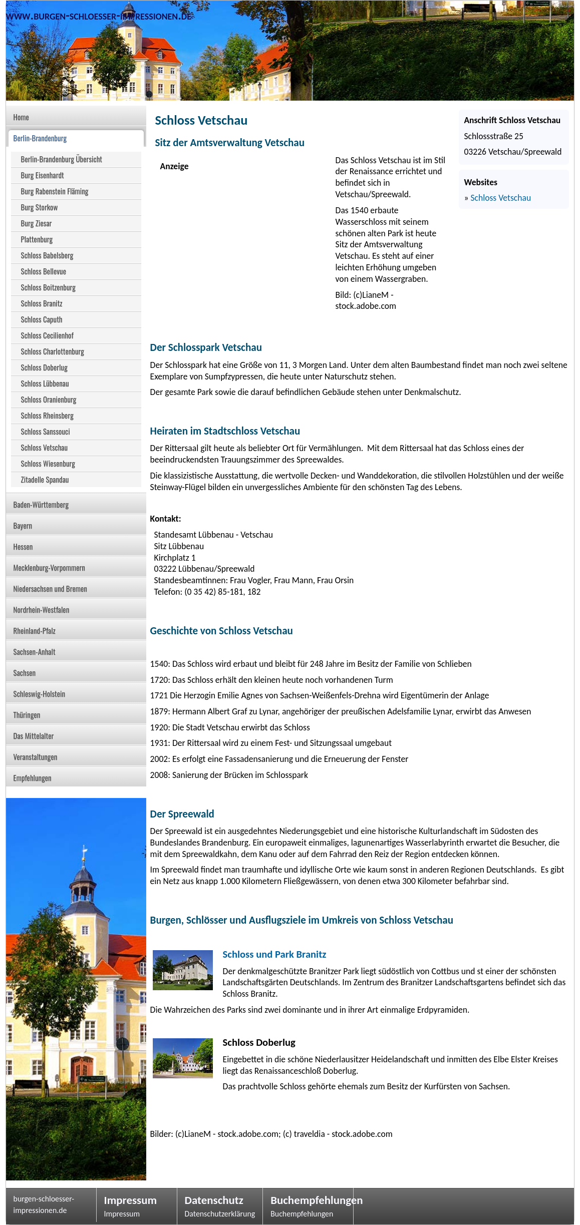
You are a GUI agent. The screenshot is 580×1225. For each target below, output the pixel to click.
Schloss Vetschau (500, 197)
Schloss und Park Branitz (275, 954)
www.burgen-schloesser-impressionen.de (98, 15)
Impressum (130, 1200)
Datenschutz (214, 1200)
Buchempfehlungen (308, 1200)
